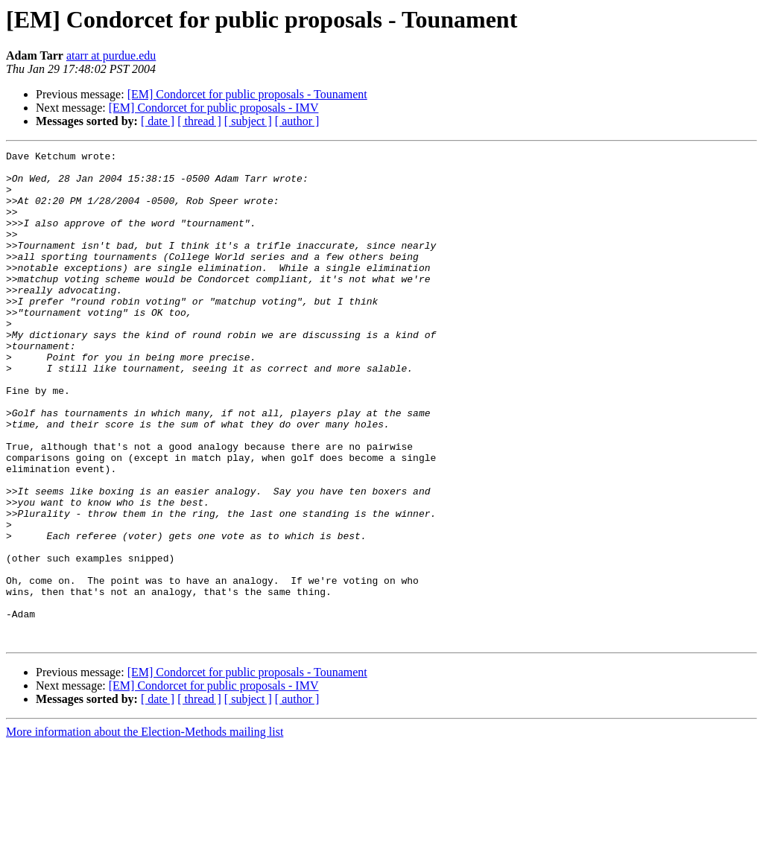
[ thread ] (199, 121)
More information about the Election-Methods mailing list (144, 830)
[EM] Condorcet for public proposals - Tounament (247, 94)
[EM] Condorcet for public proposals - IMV (214, 107)
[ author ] (297, 121)
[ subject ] (248, 121)
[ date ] (157, 121)
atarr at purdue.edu (111, 55)
